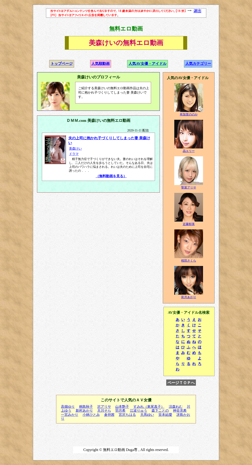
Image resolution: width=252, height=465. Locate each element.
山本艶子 (122, 406)
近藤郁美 (189, 224)
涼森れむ (176, 406)
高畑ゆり (68, 406)
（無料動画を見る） (111, 176)
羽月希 (120, 410)
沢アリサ (104, 406)
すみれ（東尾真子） (148, 406)
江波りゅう (138, 410)
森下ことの (160, 410)
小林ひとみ (91, 415)
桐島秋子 (86, 406)
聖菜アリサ (188, 187)
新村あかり (84, 410)
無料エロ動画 (126, 29)
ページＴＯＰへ (181, 382)
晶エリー (189, 151)
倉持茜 (109, 415)
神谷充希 (180, 410)
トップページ (62, 64)
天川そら (104, 410)
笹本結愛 (165, 415)
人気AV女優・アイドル (147, 64)
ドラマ (74, 154)
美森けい (75, 148)
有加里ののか (189, 114)
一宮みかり (69, 415)
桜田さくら (188, 260)
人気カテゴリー (198, 64)
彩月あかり (188, 297)
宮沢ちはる (127, 415)
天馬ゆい (147, 415)
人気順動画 (100, 64)
